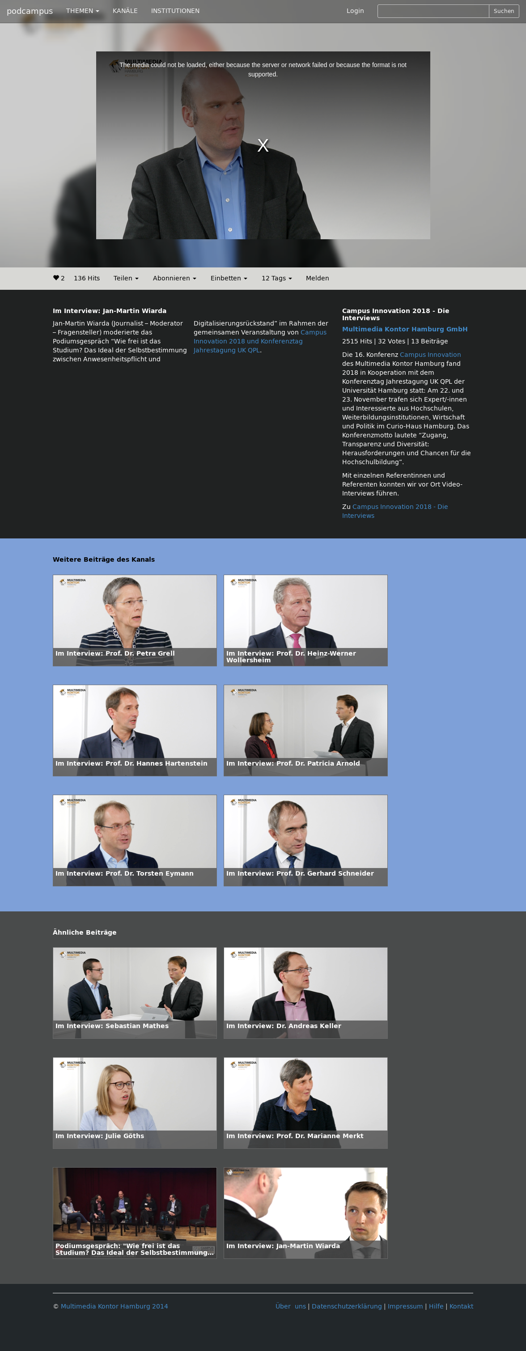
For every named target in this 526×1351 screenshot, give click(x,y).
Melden (317, 278)
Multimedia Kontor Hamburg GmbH (405, 329)
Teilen (126, 278)
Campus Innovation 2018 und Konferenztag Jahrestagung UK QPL (260, 341)
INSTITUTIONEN (175, 11)
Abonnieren (174, 278)
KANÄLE (125, 11)
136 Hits (87, 278)
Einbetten (229, 278)
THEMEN (82, 11)
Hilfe (436, 1306)
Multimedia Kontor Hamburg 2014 (114, 1306)
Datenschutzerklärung (347, 1306)
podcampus (30, 11)
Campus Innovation (430, 355)
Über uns (291, 1306)
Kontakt (461, 1306)
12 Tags (277, 278)
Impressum (405, 1306)
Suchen (504, 11)
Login (355, 11)
